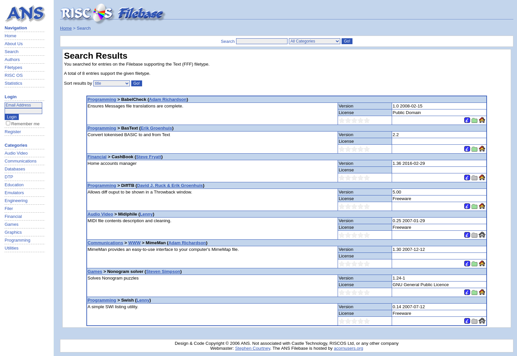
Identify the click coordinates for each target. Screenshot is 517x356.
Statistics (13, 83)
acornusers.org (348, 348)
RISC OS (14, 75)
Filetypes (13, 67)
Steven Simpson (163, 271)
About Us (14, 43)
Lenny (146, 214)
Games (95, 271)
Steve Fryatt (148, 156)
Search (11, 51)
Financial (97, 156)
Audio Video (100, 214)
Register (13, 131)
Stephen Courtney (252, 348)
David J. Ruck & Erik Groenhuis (170, 185)
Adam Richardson (168, 99)
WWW (134, 242)
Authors (12, 59)
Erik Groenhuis (156, 128)
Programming (102, 99)
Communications (105, 242)
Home (10, 35)
